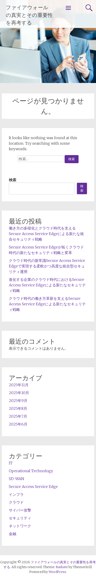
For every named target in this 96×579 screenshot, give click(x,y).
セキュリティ (20, 518)
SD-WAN (16, 478)
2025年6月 (18, 424)
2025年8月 (18, 408)
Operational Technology (31, 471)
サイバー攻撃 (20, 510)
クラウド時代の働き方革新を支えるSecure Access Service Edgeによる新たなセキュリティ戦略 (47, 304)
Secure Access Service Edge (33, 486)
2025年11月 (19, 385)
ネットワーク (20, 526)
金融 (12, 533)
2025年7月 (18, 416)
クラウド (16, 502)
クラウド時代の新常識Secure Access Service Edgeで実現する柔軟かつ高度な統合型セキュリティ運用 (47, 266)
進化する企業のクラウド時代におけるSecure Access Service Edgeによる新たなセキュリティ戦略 (47, 285)
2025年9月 (18, 400)
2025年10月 (19, 392)
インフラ (16, 494)
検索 (12, 180)
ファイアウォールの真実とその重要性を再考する (29, 15)
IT (11, 463)
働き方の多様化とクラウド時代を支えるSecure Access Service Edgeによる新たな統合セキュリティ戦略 (46, 234)
